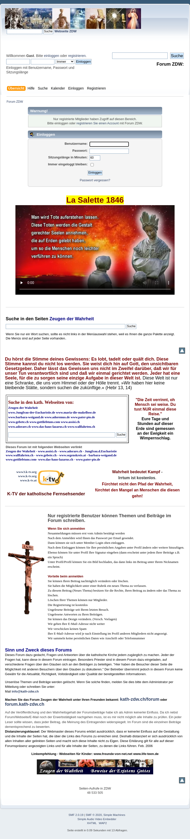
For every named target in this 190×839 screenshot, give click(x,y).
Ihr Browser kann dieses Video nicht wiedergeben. (95, 250)
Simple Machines (114, 814)
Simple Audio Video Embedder (97, 819)
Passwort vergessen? (95, 180)
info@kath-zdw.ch (25, 691)
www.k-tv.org (27, 476)
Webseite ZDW (65, 31)
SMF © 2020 (94, 814)
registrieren (77, 56)
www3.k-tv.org (26, 472)
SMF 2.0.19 (76, 814)
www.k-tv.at (28, 480)
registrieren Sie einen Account (97, 123)
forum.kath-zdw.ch (24, 704)
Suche (12, 318)
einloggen (51, 56)
